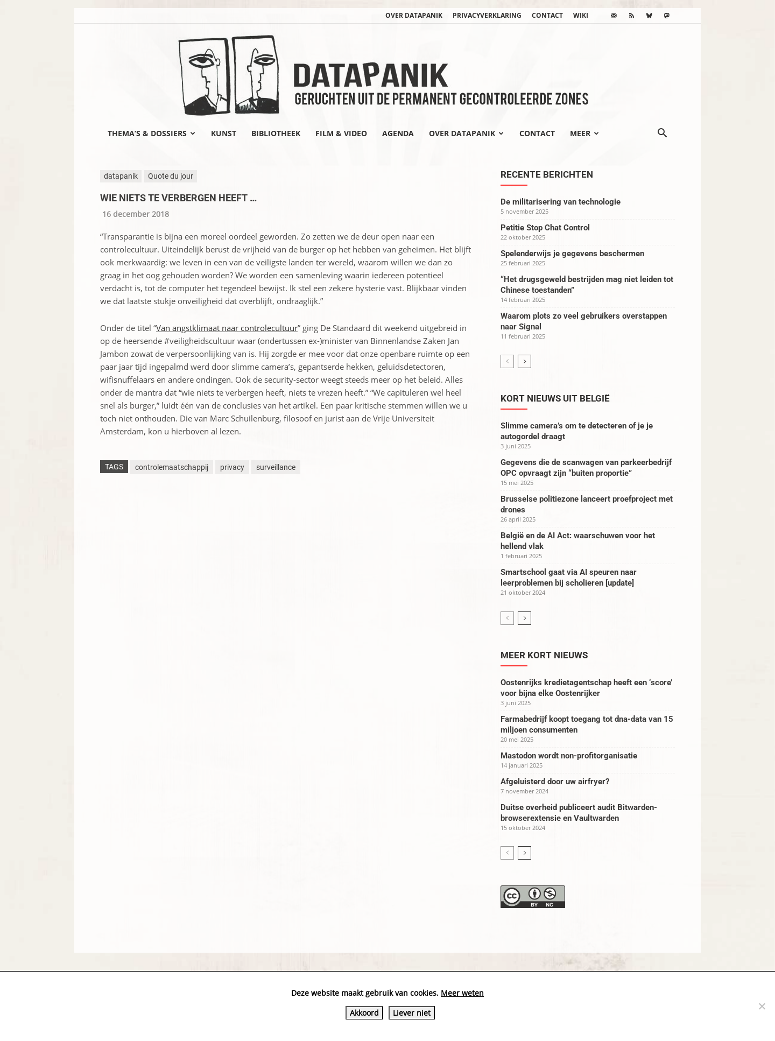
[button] (662, 134)
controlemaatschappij (171, 467)
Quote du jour (170, 176)
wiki (580, 15)
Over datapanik (413, 15)
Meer (584, 133)
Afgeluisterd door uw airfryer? (555, 781)
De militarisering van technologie (561, 202)
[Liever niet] (761, 1006)
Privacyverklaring (487, 15)
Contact (547, 15)
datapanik (121, 176)
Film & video (341, 133)
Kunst (223, 133)
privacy (232, 467)
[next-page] (524, 361)
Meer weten (462, 993)
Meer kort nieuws (544, 655)
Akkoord (364, 1013)
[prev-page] (507, 361)
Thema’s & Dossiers (151, 133)
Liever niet (412, 1013)
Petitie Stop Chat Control (545, 228)
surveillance (275, 467)
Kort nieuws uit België (555, 398)
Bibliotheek (275, 133)
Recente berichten (547, 174)
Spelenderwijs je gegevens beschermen (572, 253)
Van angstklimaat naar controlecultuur (227, 327)
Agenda (398, 133)
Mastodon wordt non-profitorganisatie (569, 756)
